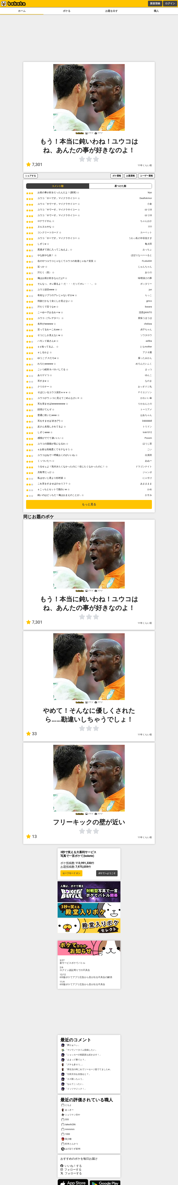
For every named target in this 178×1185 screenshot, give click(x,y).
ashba (149, 341)
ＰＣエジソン (145, 392)
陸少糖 (66, 1139)
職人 (156, 10)
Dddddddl (147, 421)
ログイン (170, 3)
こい (149, 449)
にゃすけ (147, 478)
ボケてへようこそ (106, 873)
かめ (149, 489)
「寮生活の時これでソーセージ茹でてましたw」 (86, 1069)
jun (150, 289)
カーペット (146, 232)
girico (149, 301)
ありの (148, 272)
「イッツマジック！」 (73, 1089)
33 (31, 733)
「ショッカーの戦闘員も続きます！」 (81, 1055)
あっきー (67, 1110)
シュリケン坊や (70, 1114)
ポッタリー (146, 283)
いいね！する (71, 1166)
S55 (65, 1119)
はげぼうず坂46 (70, 1149)
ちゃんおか (146, 221)
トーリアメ (146, 409)
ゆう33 (148, 209)
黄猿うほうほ (145, 318)
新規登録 (155, 3)
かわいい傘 (146, 398)
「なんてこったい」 (72, 1084)
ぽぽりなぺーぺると (141, 255)
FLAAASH (147, 261)
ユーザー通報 (146, 176)
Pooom (148, 438)
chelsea (148, 323)
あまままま (146, 483)
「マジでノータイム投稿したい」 (79, 1050)
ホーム (22, 10)
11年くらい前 (145, 165)
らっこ (148, 295)
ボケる (66, 10)
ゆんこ (148, 375)
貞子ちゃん (146, 329)
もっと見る (89, 504)
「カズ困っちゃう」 (72, 1079)
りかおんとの (145, 403)
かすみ (148, 495)
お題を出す (111, 10)
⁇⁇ (150, 226)
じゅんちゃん (145, 266)
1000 (65, 1134)
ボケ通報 (116, 176)
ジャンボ (147, 472)
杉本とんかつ (69, 1144)
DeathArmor (146, 198)
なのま (148, 381)
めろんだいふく (144, 363)
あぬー (148, 460)
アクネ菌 (147, 352)
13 (31, 836)
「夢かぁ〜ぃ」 (70, 1045)
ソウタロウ (146, 335)
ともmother (146, 346)
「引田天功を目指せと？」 (76, 1074)
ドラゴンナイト (144, 466)
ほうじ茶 (147, 443)
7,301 (34, 164)
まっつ (148, 369)
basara (148, 306)
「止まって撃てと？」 (73, 1060)
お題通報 (130, 176)
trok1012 (147, 432)
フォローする (70, 1169)
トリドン (147, 426)
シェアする (30, 176)
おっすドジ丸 (145, 386)
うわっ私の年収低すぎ (140, 238)
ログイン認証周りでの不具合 (89, 968)
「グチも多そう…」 (72, 1064)
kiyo (150, 192)
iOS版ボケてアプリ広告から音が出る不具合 (89, 983)
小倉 (149, 204)
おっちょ (147, 249)
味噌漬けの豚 (145, 278)
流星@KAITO (145, 312)
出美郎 (148, 455)
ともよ (66, 1105)
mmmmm (68, 1129)
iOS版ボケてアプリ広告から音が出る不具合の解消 (89, 976)
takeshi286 (68, 1124)
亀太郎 (148, 243)
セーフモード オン (71, 873)
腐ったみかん (145, 358)
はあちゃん (146, 415)
